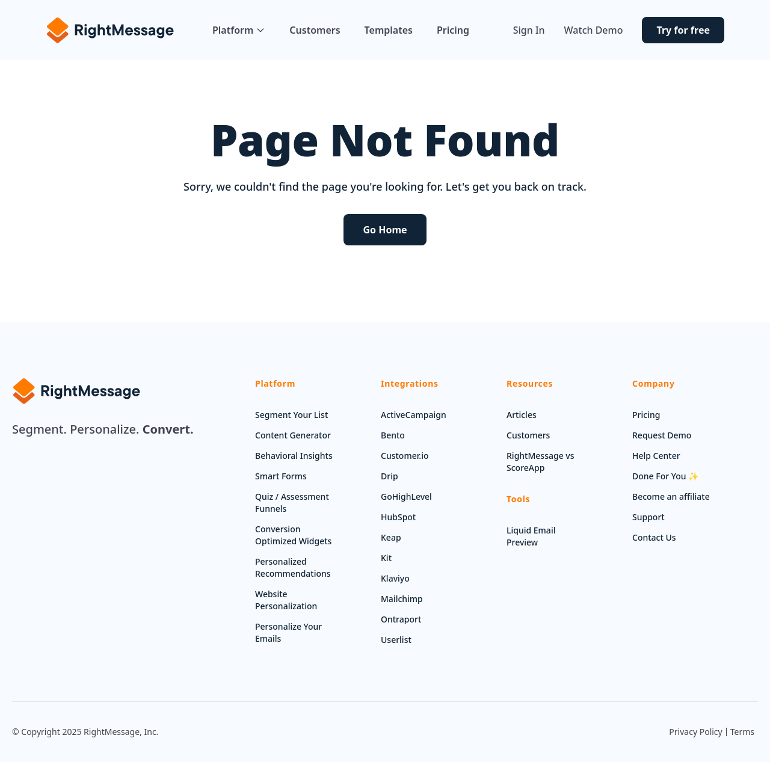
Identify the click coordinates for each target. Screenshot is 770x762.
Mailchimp (402, 598)
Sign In (529, 30)
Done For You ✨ (665, 476)
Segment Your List (291, 414)
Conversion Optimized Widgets (293, 535)
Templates (389, 30)
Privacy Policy (695, 731)
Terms (742, 731)
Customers (314, 30)
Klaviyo (395, 578)
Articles (522, 414)
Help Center (656, 455)
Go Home (385, 229)
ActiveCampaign (413, 414)
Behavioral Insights (294, 455)
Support (648, 517)
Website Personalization (286, 600)
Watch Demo (593, 30)
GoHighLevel (406, 496)
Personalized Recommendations (293, 567)
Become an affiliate (671, 496)
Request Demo (661, 435)
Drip (389, 476)
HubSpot (398, 517)
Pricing (453, 30)
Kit (386, 558)
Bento (393, 435)
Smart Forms (281, 476)
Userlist (396, 639)
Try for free (683, 30)
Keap (391, 537)
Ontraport (401, 619)
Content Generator (293, 435)
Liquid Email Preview (531, 536)
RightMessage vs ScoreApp (540, 461)
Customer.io (405, 455)
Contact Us (654, 537)
